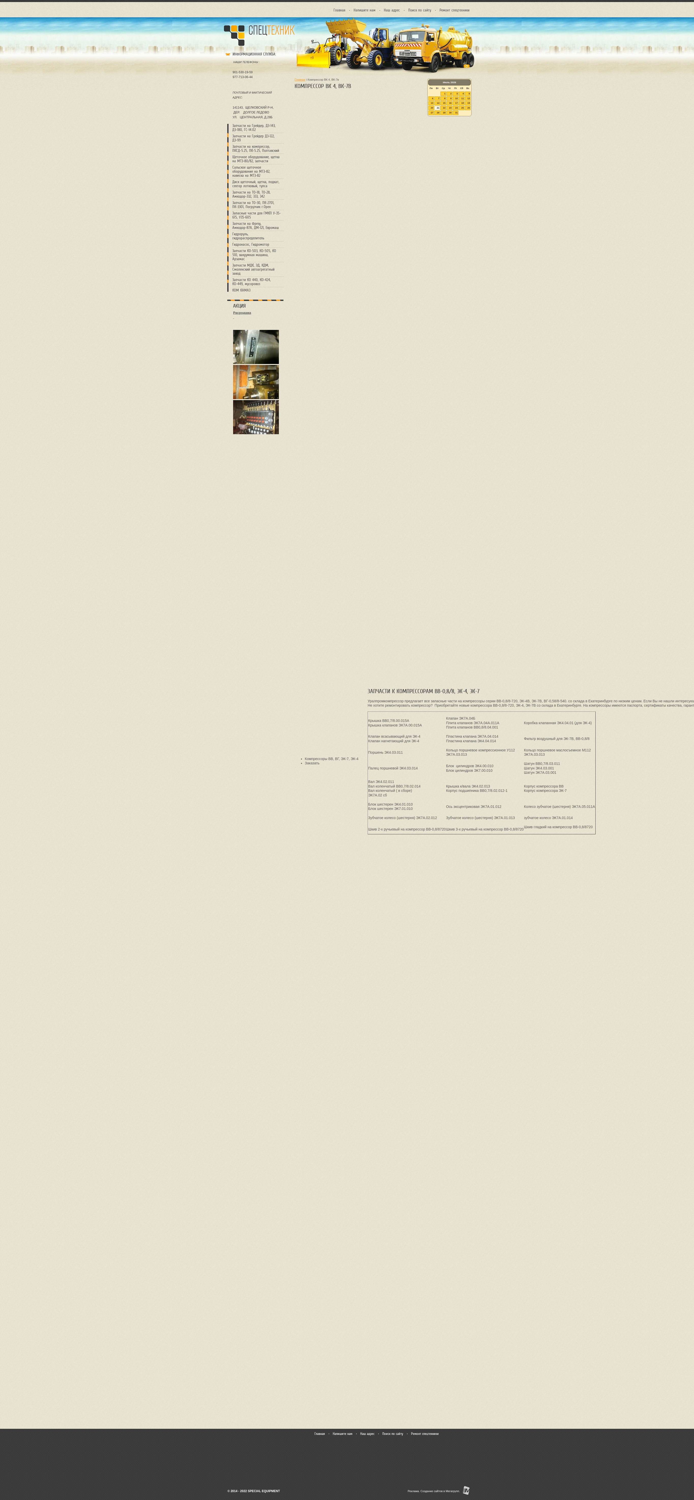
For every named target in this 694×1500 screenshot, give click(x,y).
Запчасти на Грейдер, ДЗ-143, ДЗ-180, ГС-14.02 (254, 128)
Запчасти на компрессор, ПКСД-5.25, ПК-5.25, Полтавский (255, 148)
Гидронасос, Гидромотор (250, 244)
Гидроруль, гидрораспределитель (248, 236)
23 (450, 108)
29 (444, 112)
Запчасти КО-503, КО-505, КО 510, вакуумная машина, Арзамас (254, 255)
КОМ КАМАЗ (241, 290)
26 (468, 108)
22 (444, 108)
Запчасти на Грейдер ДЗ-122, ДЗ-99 (253, 138)
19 (468, 103)
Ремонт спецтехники (455, 10)
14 (438, 103)
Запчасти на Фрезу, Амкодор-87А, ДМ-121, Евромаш (255, 226)
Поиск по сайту (419, 10)
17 (456, 103)
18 (462, 103)
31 (456, 112)
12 (468, 98)
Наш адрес (392, 10)
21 (438, 108)
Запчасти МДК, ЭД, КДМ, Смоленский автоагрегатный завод (253, 269)
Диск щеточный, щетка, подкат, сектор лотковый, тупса (255, 184)
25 (462, 108)
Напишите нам (364, 10)
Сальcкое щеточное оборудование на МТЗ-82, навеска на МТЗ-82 (251, 171)
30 (450, 112)
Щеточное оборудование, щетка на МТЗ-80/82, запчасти (256, 159)
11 (462, 98)
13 (432, 103)
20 (432, 108)
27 (432, 112)
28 (438, 112)
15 (444, 103)
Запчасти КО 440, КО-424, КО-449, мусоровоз (251, 282)
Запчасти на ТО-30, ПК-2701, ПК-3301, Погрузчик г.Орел (253, 205)
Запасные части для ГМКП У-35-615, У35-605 (256, 215)
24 (456, 108)
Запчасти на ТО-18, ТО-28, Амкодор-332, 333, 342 (251, 194)
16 (450, 103)
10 (456, 98)
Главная (339, 10)
